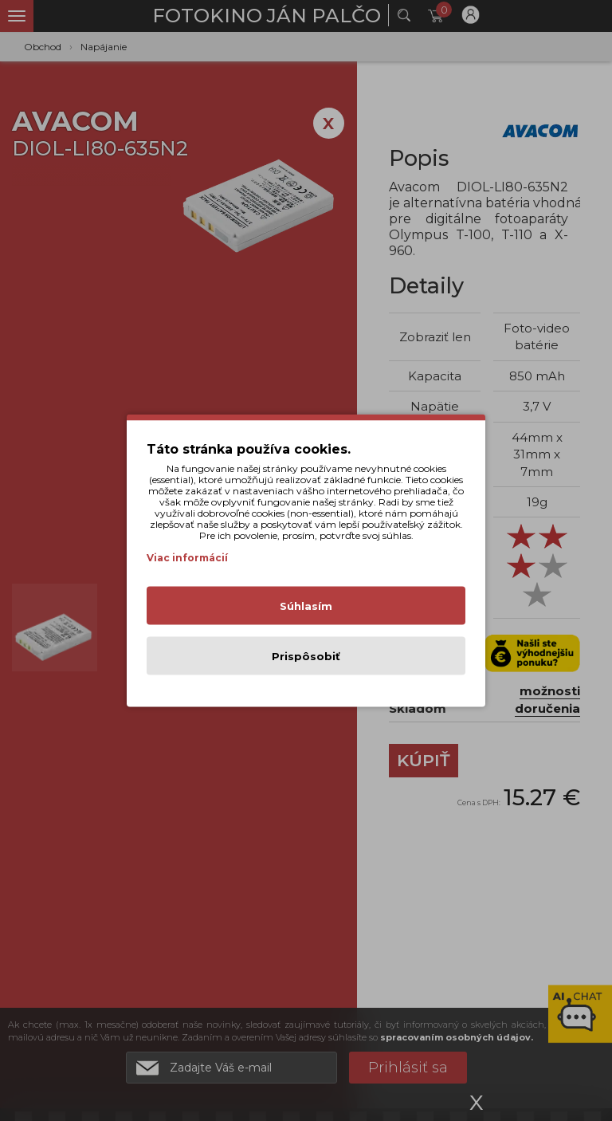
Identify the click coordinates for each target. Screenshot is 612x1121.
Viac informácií (187, 558)
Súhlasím (306, 606)
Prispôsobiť (306, 656)
